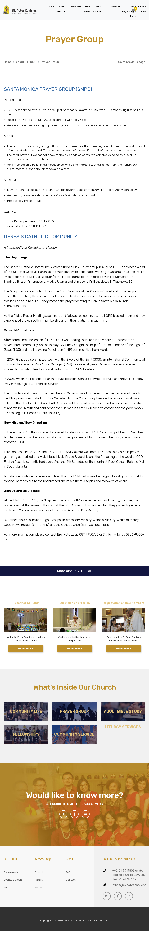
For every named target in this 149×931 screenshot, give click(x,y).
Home (51, 6)
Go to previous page (131, 62)
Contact (115, 6)
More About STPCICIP (74, 571)
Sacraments (74, 6)
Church (39, 872)
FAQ (105, 6)
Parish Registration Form (129, 11)
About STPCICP (26, 62)
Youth (38, 887)
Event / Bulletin (13, 879)
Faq (6, 887)
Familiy (39, 879)
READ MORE (25, 648)
